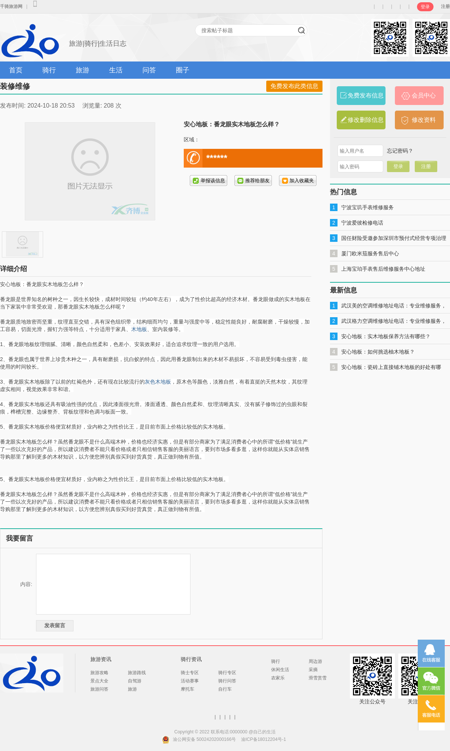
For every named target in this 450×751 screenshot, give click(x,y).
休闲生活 (280, 669)
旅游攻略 (99, 672)
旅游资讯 (100, 659)
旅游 (82, 70)
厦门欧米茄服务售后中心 (370, 253)
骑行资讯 (191, 659)
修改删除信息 (366, 120)
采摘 (313, 669)
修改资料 (424, 120)
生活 (116, 70)
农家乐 (278, 678)
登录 (425, 6)
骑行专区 (227, 672)
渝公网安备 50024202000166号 (204, 739)
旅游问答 (99, 689)
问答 (149, 70)
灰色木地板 (158, 382)
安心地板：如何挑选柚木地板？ (378, 352)
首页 (15, 70)
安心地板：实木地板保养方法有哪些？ (385, 336)
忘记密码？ (400, 151)
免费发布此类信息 (294, 86)
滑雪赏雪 (318, 678)
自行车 (225, 689)
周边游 (315, 661)
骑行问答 (227, 681)
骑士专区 (190, 672)
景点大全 (99, 681)
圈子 (182, 70)
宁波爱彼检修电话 (362, 223)
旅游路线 (137, 672)
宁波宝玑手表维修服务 (367, 207)
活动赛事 (190, 681)
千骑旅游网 (11, 6)
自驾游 (134, 681)
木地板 (139, 329)
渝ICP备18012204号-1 (263, 739)
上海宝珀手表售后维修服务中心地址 (383, 269)
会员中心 (424, 95)
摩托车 (187, 689)
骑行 (49, 70)
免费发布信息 (366, 95)
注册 (445, 6)
